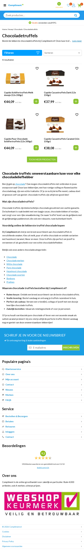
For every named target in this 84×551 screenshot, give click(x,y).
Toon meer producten (42, 159)
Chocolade (18, 29)
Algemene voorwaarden (12, 546)
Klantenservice (11, 369)
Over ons (8, 374)
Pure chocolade (13, 267)
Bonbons (10, 278)
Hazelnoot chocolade (16, 271)
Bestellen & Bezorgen (15, 416)
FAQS (6, 400)
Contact (8, 384)
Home (4, 29)
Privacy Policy (8, 541)
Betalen (8, 421)
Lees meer (77, 41)
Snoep (10, 29)
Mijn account (10, 379)
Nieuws (7, 389)
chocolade (20, 184)
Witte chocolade (14, 264)
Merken (7, 395)
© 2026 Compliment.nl (12, 527)
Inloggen (8, 431)
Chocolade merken (15, 260)
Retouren (8, 426)
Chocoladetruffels (31, 29)
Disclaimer (6, 536)
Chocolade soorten (15, 275)
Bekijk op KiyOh (43, 468)
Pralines (10, 282)
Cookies (5, 531)
